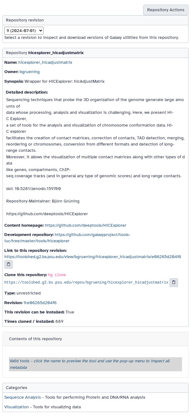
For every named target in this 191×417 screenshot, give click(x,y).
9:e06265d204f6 (40, 302)
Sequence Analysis (22, 397)
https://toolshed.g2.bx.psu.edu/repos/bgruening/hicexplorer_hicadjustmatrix (86, 283)
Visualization (16, 407)
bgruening (30, 71)
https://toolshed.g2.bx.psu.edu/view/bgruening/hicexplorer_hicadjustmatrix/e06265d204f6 (92, 256)
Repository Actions (165, 9)
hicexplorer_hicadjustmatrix (45, 62)
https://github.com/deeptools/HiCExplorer (85, 225)
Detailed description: (27, 92)
